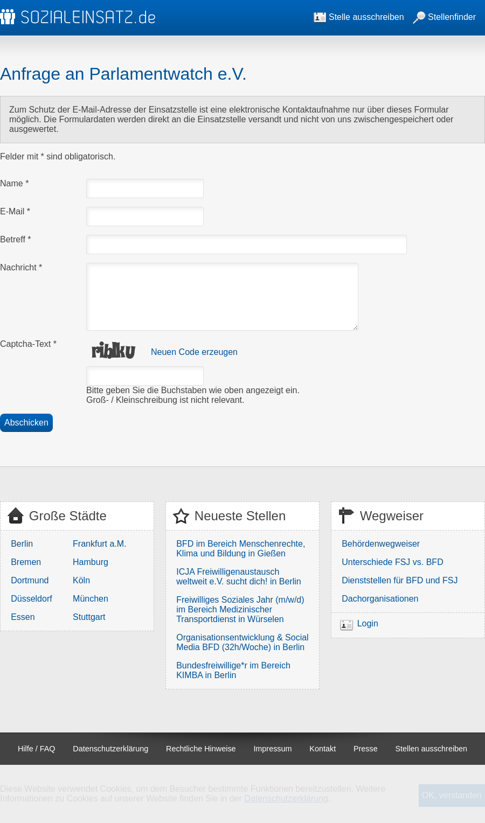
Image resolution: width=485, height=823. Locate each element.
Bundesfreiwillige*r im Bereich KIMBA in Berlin (233, 670)
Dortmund (29, 580)
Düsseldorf (31, 598)
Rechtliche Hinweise (201, 748)
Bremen (26, 562)
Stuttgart (89, 617)
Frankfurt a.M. (100, 543)
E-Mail (15, 211)
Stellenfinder (444, 17)
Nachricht (21, 267)
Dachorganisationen (380, 598)
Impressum (272, 748)
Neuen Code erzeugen (194, 352)
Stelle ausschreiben (359, 17)
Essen (22, 617)
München (90, 598)
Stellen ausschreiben (432, 748)
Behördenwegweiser (381, 543)
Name (14, 183)
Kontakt (322, 748)
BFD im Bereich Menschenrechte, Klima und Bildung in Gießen (240, 548)
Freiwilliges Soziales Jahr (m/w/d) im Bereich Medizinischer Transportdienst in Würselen (240, 609)
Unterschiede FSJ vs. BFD (393, 562)
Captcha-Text (28, 343)
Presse (366, 748)
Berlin (22, 543)
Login (367, 623)
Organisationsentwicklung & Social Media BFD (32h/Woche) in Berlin (242, 642)
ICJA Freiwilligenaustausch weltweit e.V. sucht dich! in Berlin (238, 576)
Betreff (15, 239)
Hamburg (90, 562)
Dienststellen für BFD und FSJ (400, 580)
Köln (81, 580)
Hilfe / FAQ (37, 748)
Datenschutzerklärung (110, 748)
